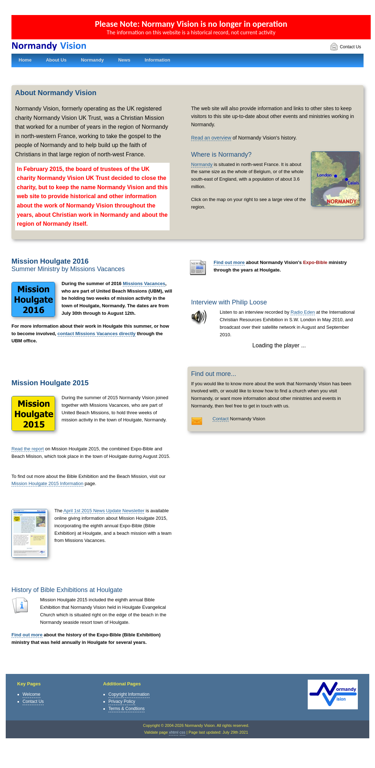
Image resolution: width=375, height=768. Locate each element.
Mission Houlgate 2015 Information (47, 483)
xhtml (173, 732)
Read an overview (211, 138)
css (183, 732)
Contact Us (345, 47)
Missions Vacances (144, 283)
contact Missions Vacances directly (97, 333)
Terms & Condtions (126, 708)
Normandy (202, 164)
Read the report (27, 448)
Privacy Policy (121, 701)
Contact (221, 418)
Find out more (27, 634)
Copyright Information (129, 694)
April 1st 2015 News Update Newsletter (103, 510)
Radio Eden (303, 312)
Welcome (31, 694)
